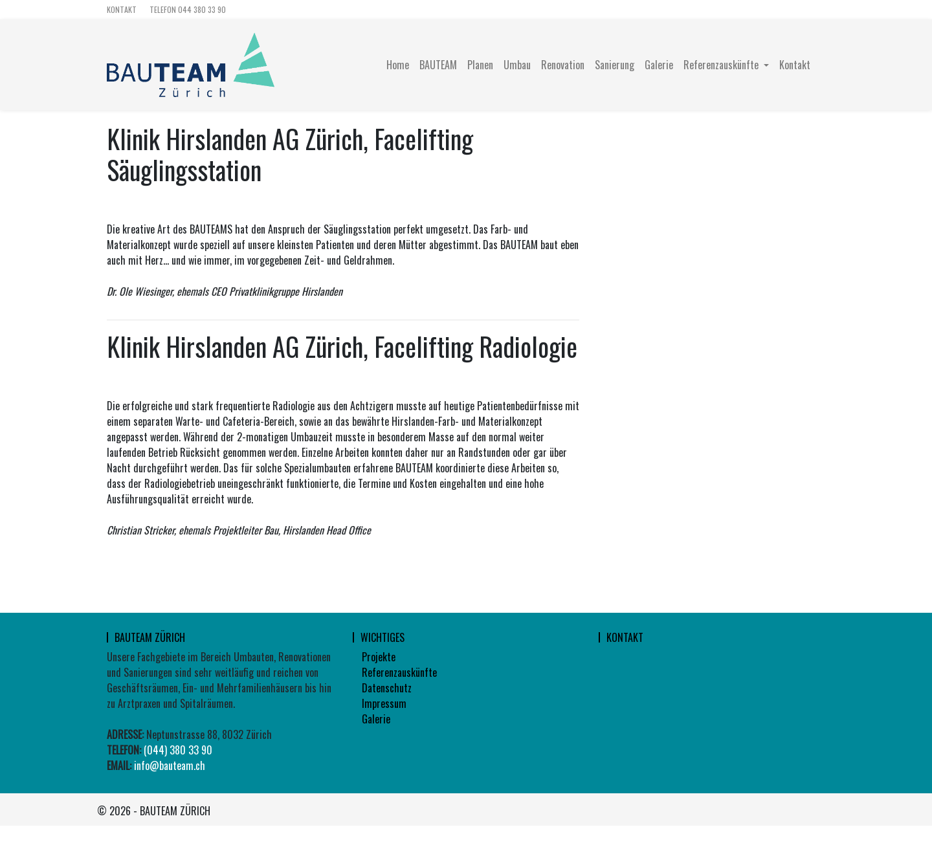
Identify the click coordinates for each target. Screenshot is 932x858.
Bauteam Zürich (150, 637)
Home (397, 64)
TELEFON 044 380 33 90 (188, 9)
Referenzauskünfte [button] (722, 64)
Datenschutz (387, 688)
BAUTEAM (438, 64)
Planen (480, 64)
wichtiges (383, 637)
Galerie (659, 64)
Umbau (517, 64)
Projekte (378, 657)
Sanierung (614, 64)
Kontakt (122, 9)
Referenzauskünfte (399, 672)
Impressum (384, 703)
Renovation (562, 64)
